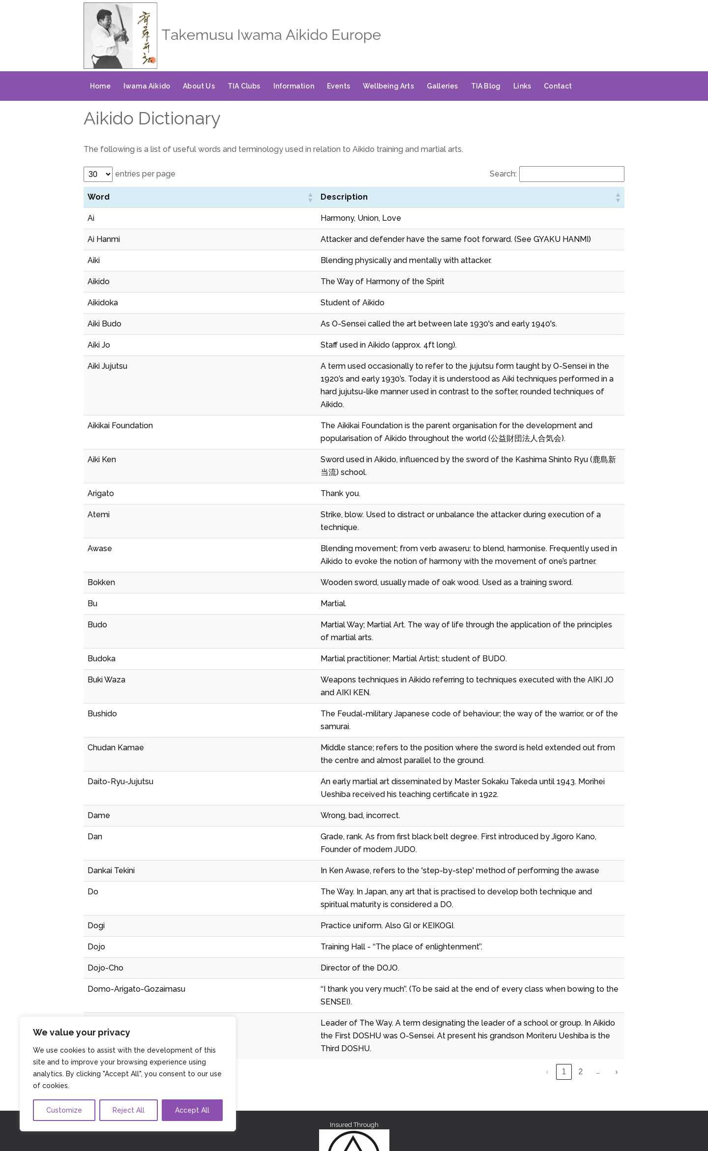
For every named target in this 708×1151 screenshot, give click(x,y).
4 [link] (550, 956)
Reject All (129, 1110)
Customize (64, 1110)
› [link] (616, 956)
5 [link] (566, 956)
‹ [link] (482, 956)
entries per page (145, 173)
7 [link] (600, 956)
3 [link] (533, 956)
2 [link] (516, 956)
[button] (140, 197)
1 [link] (500, 956)
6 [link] (583, 956)
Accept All (192, 1110)
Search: (503, 173)
